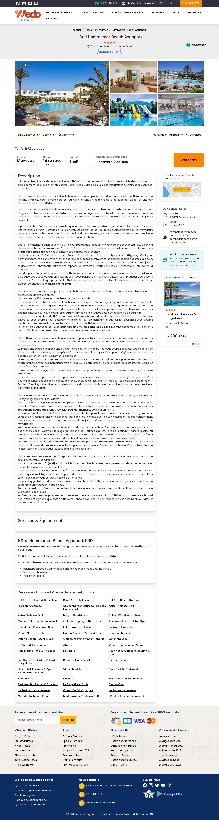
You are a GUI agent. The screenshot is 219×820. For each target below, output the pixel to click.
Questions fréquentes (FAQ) (32, 804)
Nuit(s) (74, 157)
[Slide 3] (198, 343)
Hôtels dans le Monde (123, 741)
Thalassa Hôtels (24, 764)
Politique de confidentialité (31, 800)
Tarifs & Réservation (28, 134)
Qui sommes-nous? (27, 785)
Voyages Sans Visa (170, 741)
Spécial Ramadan (73, 741)
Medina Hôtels (23, 750)
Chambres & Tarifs (109, 51)
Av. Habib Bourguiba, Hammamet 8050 (105, 786)
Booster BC (146, 814)
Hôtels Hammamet (96, 30)
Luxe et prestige (168, 755)
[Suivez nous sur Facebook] (18, 3)
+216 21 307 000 (91, 794)
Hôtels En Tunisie (58, 12)
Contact (53, 18)
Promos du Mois (72, 755)
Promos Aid (69, 745)
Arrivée (21, 157)
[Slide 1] (193, 343)
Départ (47, 157)
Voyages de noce (169, 760)
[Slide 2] (195, 343)
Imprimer (176, 134)
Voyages (157, 12)
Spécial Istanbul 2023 (171, 745)
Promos (193, 12)
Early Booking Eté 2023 (76, 750)
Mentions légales (25, 795)
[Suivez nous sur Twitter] (30, 3)
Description (49, 134)
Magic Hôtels (22, 736)
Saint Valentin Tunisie (123, 745)
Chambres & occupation (111, 156)
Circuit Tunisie (119, 764)
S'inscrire (68, 720)
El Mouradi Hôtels (25, 755)
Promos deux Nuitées (75, 764)
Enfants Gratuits (72, 736)
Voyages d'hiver (168, 736)
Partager (160, 134)
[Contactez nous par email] (138, 3)
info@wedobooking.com (97, 803)
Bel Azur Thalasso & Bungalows (181, 316)
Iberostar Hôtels (24, 741)
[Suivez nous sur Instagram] (24, 3)
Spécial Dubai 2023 (170, 764)
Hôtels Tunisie (119, 736)
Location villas (92, 12)
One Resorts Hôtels (26, 760)
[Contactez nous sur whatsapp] (106, 3)
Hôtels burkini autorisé (124, 760)
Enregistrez (194, 134)
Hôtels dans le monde (127, 12)
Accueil (77, 30)
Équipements (66, 134)
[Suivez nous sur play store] (169, 794)
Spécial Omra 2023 (170, 750)
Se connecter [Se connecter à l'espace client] (190, 3)
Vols (175, 12)
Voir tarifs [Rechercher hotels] (189, 160)
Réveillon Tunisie (120, 755)
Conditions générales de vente (33, 790)
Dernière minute (72, 760)
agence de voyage (96, 546)
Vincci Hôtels (22, 745)
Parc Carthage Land (122, 750)
